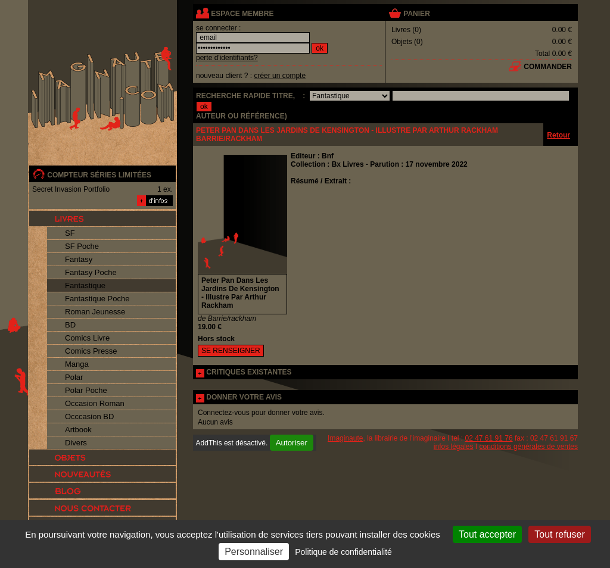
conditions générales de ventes (529, 446)
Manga (77, 364)
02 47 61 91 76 (489, 438)
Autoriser (291, 442)
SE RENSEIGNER (230, 351)
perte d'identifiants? (227, 58)
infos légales (454, 446)
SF (70, 233)
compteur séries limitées (99, 175)
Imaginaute (345, 438)
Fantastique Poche (97, 298)
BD (70, 324)
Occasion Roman (95, 403)
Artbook (78, 429)
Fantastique (85, 285)
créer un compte (280, 75)
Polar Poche (86, 390)
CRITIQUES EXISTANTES (248, 372)
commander (548, 67)
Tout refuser (559, 534)
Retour (558, 135)
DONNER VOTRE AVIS (244, 397)
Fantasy (78, 259)
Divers (76, 442)
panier (416, 14)
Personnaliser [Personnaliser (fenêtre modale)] (254, 552)
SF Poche (82, 246)
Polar (74, 377)
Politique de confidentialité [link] (343, 552)
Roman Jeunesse (95, 311)
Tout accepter (487, 534)
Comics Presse (91, 351)
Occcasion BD (89, 416)
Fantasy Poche (91, 272)
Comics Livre (87, 337)
